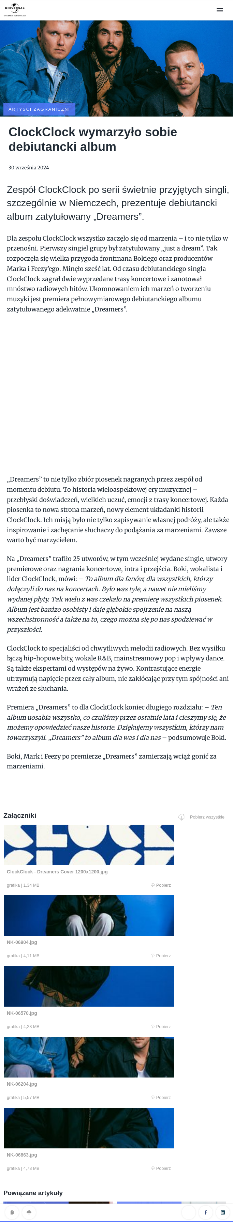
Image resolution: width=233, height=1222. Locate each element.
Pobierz (61, 851)
